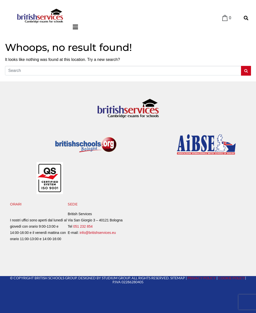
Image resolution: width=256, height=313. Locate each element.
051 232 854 (83, 226)
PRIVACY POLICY (202, 278)
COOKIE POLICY (231, 278)
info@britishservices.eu (98, 233)
